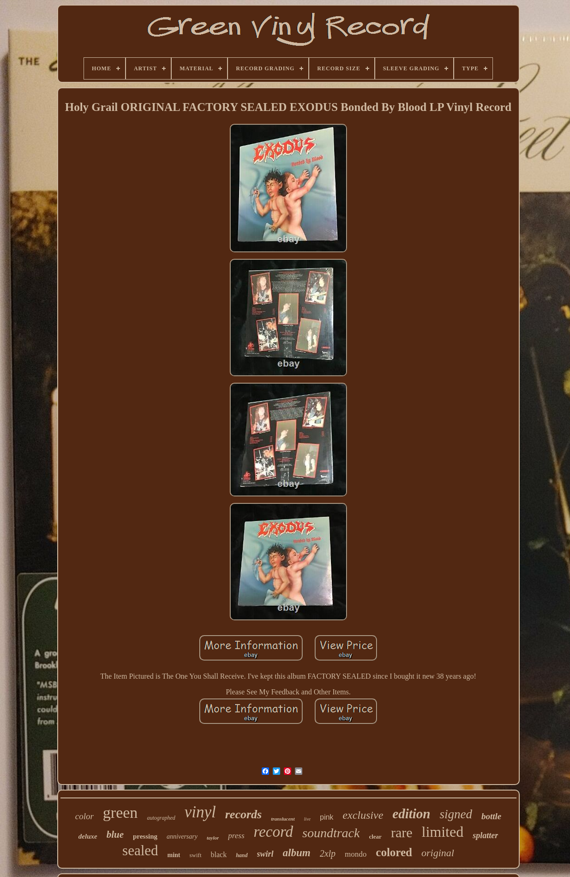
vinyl (200, 812)
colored (394, 852)
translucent (282, 819)
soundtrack (331, 833)
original (437, 853)
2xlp (328, 853)
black (219, 855)
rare (402, 832)
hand (241, 855)
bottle (491, 816)
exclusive (362, 815)
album (297, 853)
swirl (265, 854)
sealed (140, 850)
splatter (485, 835)
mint (174, 855)
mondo (355, 854)
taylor (213, 837)
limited (443, 831)
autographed (161, 818)
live (307, 819)
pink (326, 817)
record (274, 831)
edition (411, 813)
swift (196, 855)
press (236, 835)
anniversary (182, 836)
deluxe (87, 836)
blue (115, 834)
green (120, 812)
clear (375, 836)
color (84, 816)
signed (455, 814)
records (243, 814)
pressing (145, 836)
